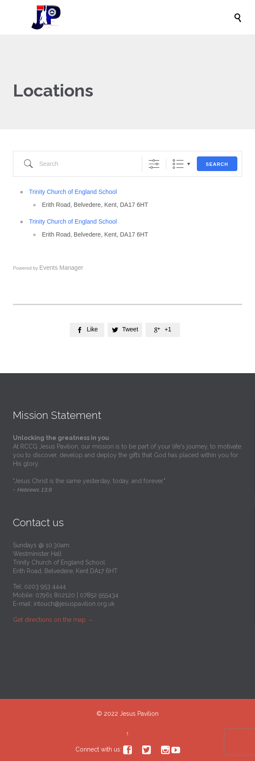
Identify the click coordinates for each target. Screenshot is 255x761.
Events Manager (61, 267)
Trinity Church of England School (73, 191)
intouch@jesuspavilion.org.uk (74, 603)
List (178, 164)
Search (217, 164)
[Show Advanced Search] (154, 164)
